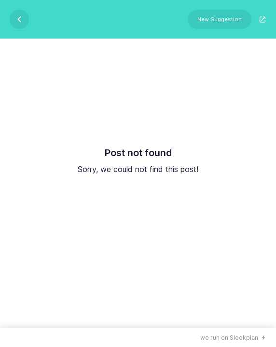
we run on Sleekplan (229, 337)
